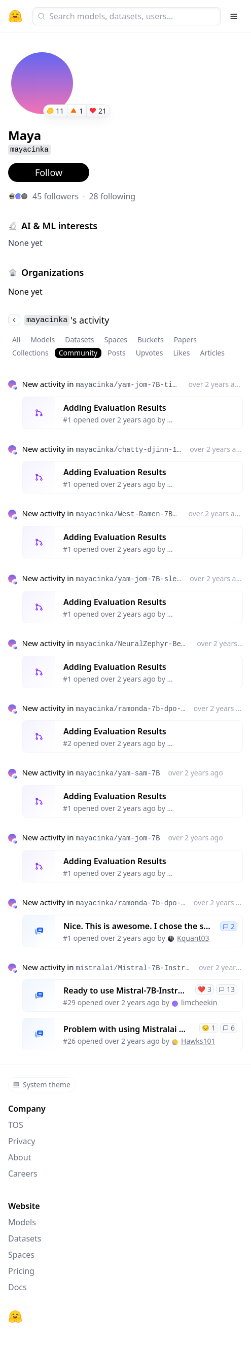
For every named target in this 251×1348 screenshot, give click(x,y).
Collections (30, 353)
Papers (185, 339)
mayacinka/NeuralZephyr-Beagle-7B (132, 644)
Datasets (79, 339)
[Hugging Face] (15, 1316)
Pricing (21, 1270)
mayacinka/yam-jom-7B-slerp (129, 579)
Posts (116, 353)
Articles (212, 353)
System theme (41, 1084)
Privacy (21, 1141)
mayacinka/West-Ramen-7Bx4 (128, 514)
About (19, 1157)
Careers (23, 1173)
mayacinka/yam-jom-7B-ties (128, 385)
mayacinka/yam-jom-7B (118, 838)
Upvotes (149, 353)
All (16, 339)
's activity (58, 320)
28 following (112, 196)
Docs (17, 1287)
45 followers (55, 196)
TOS (15, 1124)
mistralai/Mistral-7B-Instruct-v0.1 (133, 968)
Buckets (150, 339)
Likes (181, 353)
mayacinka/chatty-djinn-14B (129, 450)
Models (42, 339)
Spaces (115, 339)
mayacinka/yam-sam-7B (118, 773)
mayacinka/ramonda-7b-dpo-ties (130, 709)
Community (78, 353)
